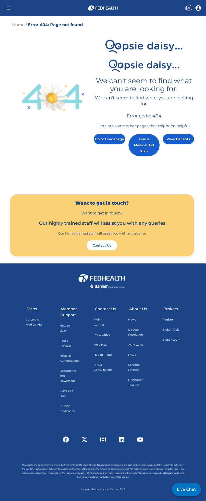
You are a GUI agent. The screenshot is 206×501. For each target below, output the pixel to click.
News (132, 319)
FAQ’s (132, 354)
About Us (138, 308)
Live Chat (186, 489)
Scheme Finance (134, 367)
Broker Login (171, 339)
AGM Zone (135, 344)
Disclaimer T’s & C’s (135, 382)
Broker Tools (170, 329)
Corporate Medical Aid (34, 322)
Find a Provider (65, 343)
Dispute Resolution (135, 332)
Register (168, 319)
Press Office (102, 334)
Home (18, 24)
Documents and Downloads (68, 376)
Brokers (170, 308)
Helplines (100, 344)
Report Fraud (103, 354)
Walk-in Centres (99, 322)
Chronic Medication (67, 408)
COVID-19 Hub (66, 393)
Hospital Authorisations (69, 358)
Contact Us (105, 308)
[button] (8, 8)
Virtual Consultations (103, 367)
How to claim (65, 328)
